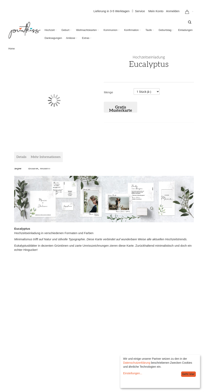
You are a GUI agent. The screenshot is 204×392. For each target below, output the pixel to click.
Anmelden (172, 11)
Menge (108, 92)
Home (11, 48)
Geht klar (188, 374)
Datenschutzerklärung (136, 362)
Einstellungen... (132, 373)
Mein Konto (155, 11)
